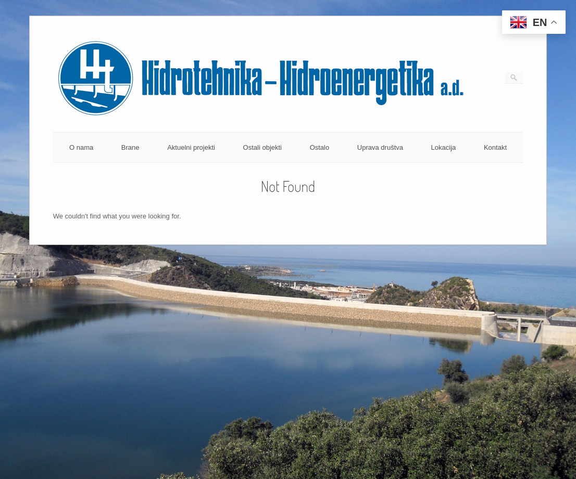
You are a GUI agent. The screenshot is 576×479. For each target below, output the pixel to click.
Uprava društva (380, 147)
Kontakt (495, 147)
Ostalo (320, 147)
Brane (130, 147)
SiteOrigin (302, 276)
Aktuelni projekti (191, 147)
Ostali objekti (262, 147)
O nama (81, 147)
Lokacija (443, 147)
